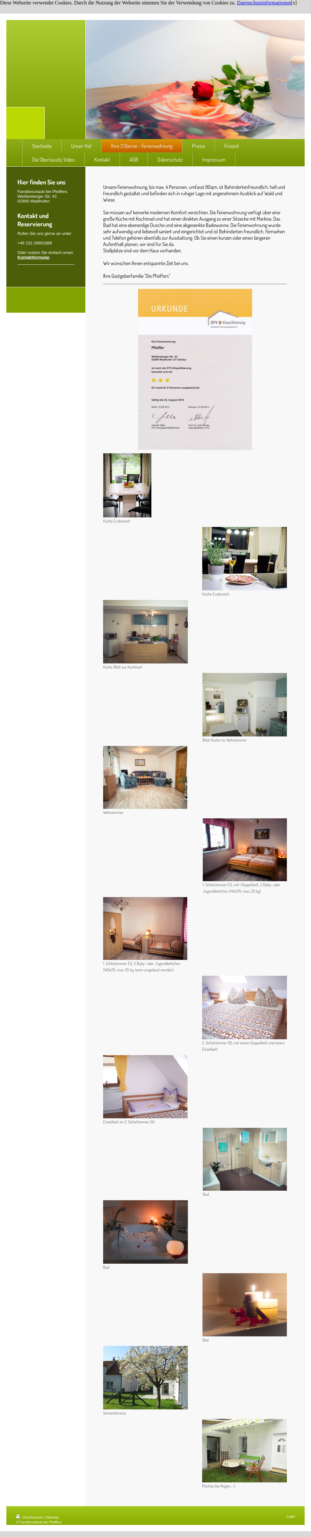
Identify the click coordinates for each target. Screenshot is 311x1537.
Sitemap (52, 1517)
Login (291, 1516)
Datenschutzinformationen (264, 2)
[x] (294, 2)
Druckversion (30, 1517)
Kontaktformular (33, 257)
